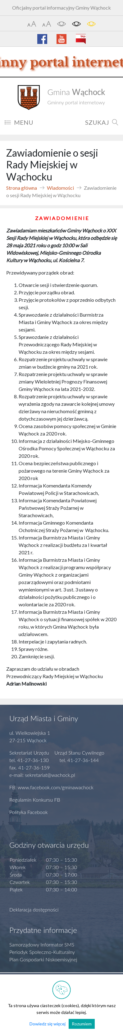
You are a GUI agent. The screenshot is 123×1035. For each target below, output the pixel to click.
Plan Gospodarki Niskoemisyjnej (43, 959)
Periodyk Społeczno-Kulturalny (42, 952)
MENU (19, 122)
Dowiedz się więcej (48, 1023)
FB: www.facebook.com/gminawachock (51, 787)
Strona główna (21, 188)
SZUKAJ (101, 122)
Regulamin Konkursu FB (34, 800)
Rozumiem (82, 1023)
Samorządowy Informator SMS (41, 944)
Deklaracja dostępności (34, 909)
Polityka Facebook (28, 812)
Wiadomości (60, 188)
